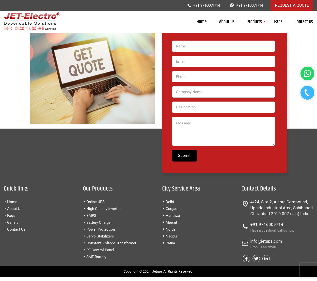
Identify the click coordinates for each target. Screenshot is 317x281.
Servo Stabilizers (100, 236)
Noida (170, 229)
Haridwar (173, 215)
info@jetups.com (281, 244)
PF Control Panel (100, 250)
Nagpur (171, 236)
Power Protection (100, 229)
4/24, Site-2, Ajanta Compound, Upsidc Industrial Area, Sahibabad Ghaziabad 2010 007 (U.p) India (281, 207)
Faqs (278, 22)
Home (201, 22)
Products (254, 22)
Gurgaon (172, 209)
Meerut (171, 222)
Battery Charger (99, 222)
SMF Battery (96, 257)
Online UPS (95, 202)
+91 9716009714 (206, 5)
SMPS (91, 215)
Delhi (170, 202)
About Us (226, 22)
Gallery (12, 222)
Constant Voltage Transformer (111, 243)
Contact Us (304, 22)
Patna (170, 243)
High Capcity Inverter (103, 209)
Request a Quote (292, 5)
